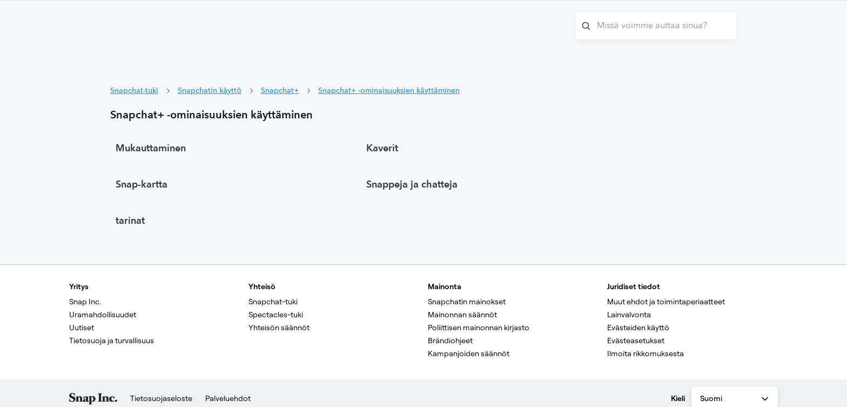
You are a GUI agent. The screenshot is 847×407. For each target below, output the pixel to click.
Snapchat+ (280, 90)
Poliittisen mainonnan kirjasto (478, 327)
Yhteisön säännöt (279, 327)
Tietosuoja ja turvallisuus (111, 340)
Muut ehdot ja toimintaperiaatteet (666, 301)
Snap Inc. (85, 301)
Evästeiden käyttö (638, 327)
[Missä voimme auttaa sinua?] (656, 25)
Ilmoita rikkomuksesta (645, 353)
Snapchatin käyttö (209, 90)
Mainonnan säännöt (462, 314)
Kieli (678, 398)
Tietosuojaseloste (161, 398)
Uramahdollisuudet (102, 314)
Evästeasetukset (635, 340)
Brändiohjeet (450, 340)
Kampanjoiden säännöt (468, 353)
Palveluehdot (228, 398)
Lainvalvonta (629, 314)
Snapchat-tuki (134, 90)
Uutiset (81, 327)
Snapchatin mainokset (467, 301)
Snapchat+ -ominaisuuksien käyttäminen (389, 90)
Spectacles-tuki (275, 314)
